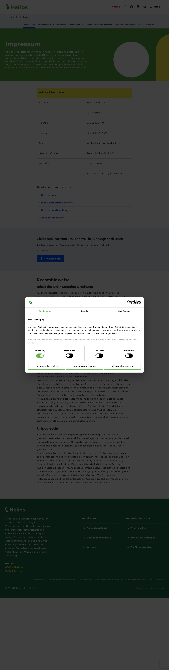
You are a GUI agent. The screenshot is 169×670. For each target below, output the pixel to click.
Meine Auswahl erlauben (84, 366)
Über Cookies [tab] (124, 311)
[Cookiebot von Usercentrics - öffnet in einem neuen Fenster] (129, 302)
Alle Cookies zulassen (122, 366)
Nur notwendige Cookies (46, 366)
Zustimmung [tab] (45, 311)
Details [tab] (84, 311)
